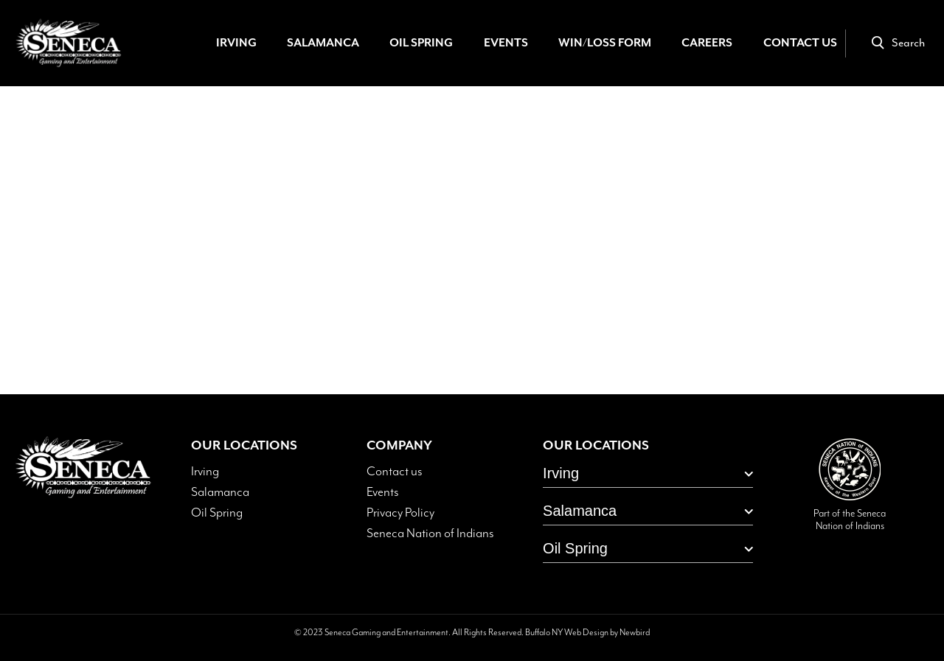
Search (898, 42)
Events (506, 43)
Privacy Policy (400, 513)
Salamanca (323, 43)
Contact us (395, 471)
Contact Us (800, 43)
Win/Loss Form (604, 43)
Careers (706, 43)
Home (466, 272)
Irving (236, 43)
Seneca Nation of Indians (430, 533)
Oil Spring (421, 43)
